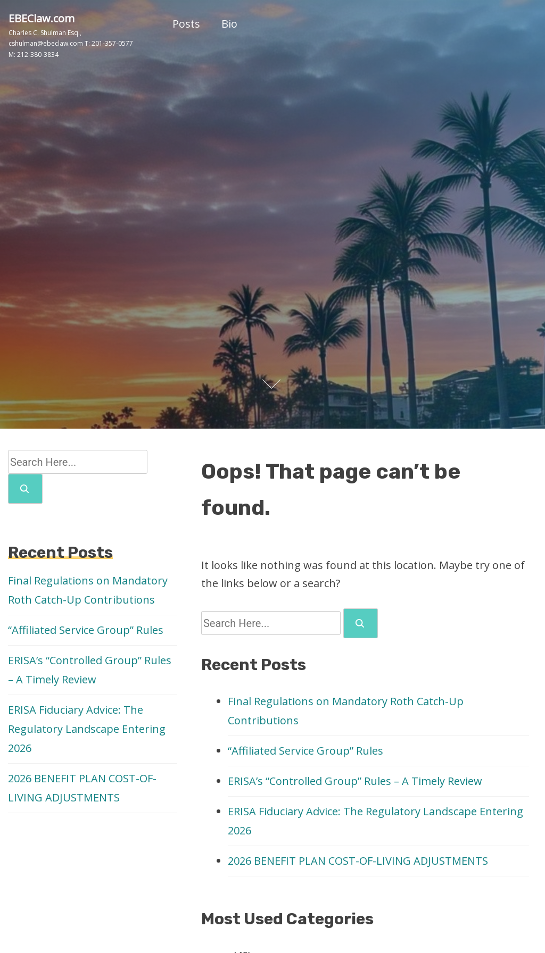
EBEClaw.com (42, 18)
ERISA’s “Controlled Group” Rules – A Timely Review (355, 781)
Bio (229, 23)
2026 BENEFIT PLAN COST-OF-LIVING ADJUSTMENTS (358, 861)
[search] (360, 623)
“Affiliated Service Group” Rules (305, 750)
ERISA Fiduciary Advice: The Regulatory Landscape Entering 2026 (87, 729)
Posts (186, 23)
